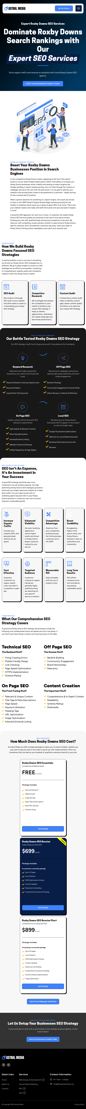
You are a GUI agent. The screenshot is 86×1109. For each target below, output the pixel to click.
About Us (5, 1084)
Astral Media (19, 1104)
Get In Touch (63, 8)
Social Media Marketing (28, 1084)
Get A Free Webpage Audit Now (43, 1001)
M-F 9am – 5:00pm (59, 1079)
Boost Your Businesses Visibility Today (43, 84)
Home (4, 1080)
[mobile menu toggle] (78, 8)
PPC (20, 1088)
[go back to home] (13, 1057)
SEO (21, 1093)
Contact (5, 1088)
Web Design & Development (30, 1080)
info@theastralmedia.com (62, 1084)
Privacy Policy (79, 1104)
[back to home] (15, 8)
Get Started (43, 829)
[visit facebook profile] (3, 1065)
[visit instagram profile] (8, 1065)
